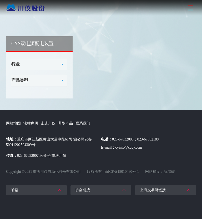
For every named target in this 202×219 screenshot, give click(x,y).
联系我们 (82, 123)
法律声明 (30, 123)
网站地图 (13, 123)
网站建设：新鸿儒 (160, 172)
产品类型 (19, 80)
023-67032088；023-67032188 (135, 139)
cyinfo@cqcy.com (128, 147)
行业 (15, 64)
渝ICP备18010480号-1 (121, 172)
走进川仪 (48, 123)
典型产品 (65, 123)
